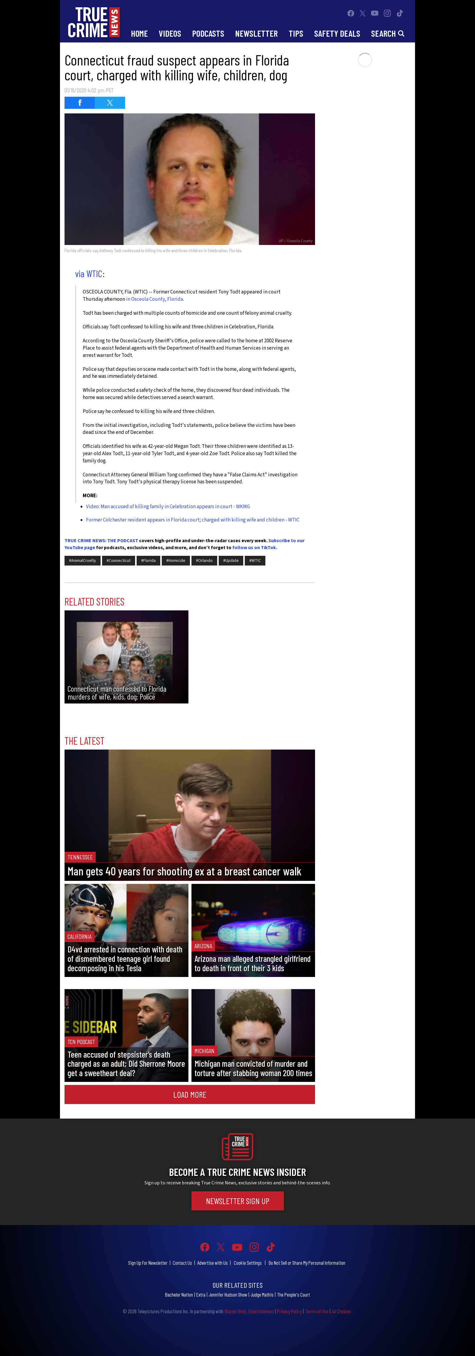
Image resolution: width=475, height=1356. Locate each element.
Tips (296, 33)
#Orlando (204, 561)
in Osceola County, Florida (154, 299)
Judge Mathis (262, 1294)
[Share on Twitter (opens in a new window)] (110, 103)
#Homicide (175, 561)
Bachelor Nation (179, 1294)
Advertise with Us (212, 1263)
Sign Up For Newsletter (148, 1263)
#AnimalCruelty (82, 561)
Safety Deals (337, 33)
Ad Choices (341, 1311)
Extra (200, 1294)
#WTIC (255, 561)
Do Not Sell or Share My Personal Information (307, 1263)
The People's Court (293, 1294)
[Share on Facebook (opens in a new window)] (80, 103)
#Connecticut (119, 561)
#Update (231, 561)
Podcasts (208, 33)
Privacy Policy (289, 1311)
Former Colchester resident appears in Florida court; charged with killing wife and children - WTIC (192, 520)
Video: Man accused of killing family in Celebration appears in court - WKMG (168, 506)
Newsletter (256, 33)
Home (139, 33)
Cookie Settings (248, 1263)
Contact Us (182, 1263)
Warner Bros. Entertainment (249, 1311)
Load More (189, 1094)
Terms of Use (316, 1311)
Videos (170, 33)
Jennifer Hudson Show (228, 1294)
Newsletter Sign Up (237, 1201)
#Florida (148, 561)
